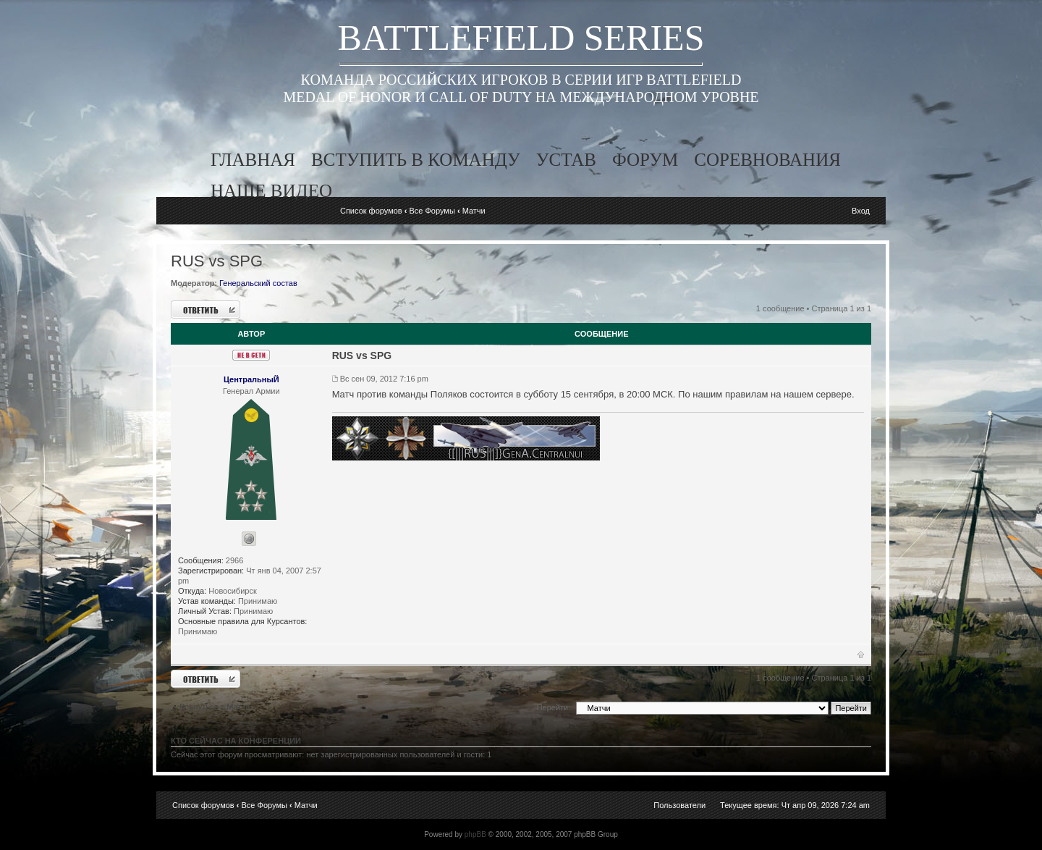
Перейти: (554, 707)
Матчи (474, 210)
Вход (861, 210)
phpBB (475, 834)
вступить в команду (415, 159)
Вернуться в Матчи (214, 706)
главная (253, 159)
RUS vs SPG (217, 261)
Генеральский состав (258, 283)
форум (645, 159)
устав (566, 159)
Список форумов (371, 210)
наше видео (271, 191)
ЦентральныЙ (251, 379)
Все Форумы (431, 210)
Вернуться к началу (860, 657)
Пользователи (679, 805)
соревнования (767, 159)
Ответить (205, 309)
